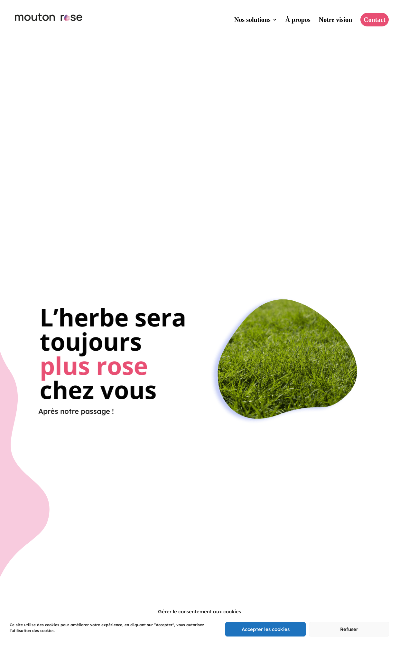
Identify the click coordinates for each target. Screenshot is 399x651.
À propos (298, 20)
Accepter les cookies (266, 629)
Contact (374, 19)
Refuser (349, 629)
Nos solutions (252, 20)
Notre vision (335, 20)
